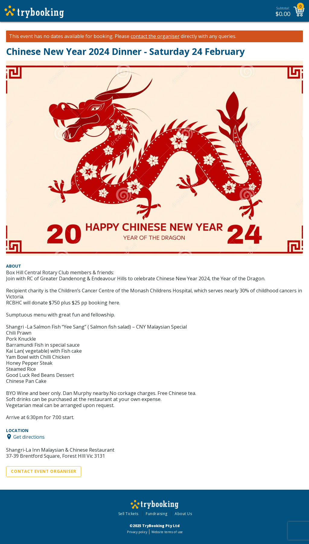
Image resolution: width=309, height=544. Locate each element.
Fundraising (156, 513)
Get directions (29, 436)
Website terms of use (167, 532)
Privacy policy (137, 532)
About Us (183, 513)
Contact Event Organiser (43, 471)
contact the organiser (155, 36)
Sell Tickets (128, 513)
